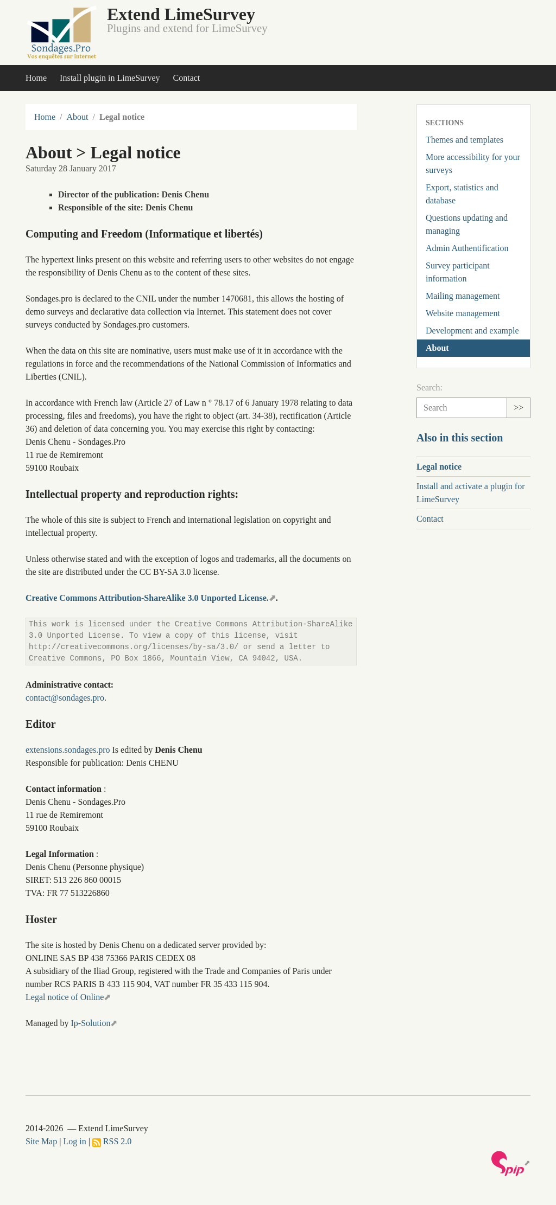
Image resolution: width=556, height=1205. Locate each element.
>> (518, 407)
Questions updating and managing (467, 224)
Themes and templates (464, 139)
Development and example (472, 330)
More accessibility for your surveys (473, 163)
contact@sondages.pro (65, 697)
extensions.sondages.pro (68, 749)
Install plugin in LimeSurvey (110, 77)
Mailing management (463, 295)
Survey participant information (458, 272)
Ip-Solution (91, 1023)
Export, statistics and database (462, 194)
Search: (429, 387)
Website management (463, 313)
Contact (186, 77)
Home (36, 77)
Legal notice (439, 466)
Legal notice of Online (65, 997)
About (78, 116)
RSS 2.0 (111, 1141)
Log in (74, 1141)
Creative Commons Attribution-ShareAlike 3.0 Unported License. (147, 597)
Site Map (41, 1141)
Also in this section (459, 438)
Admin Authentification (467, 248)
